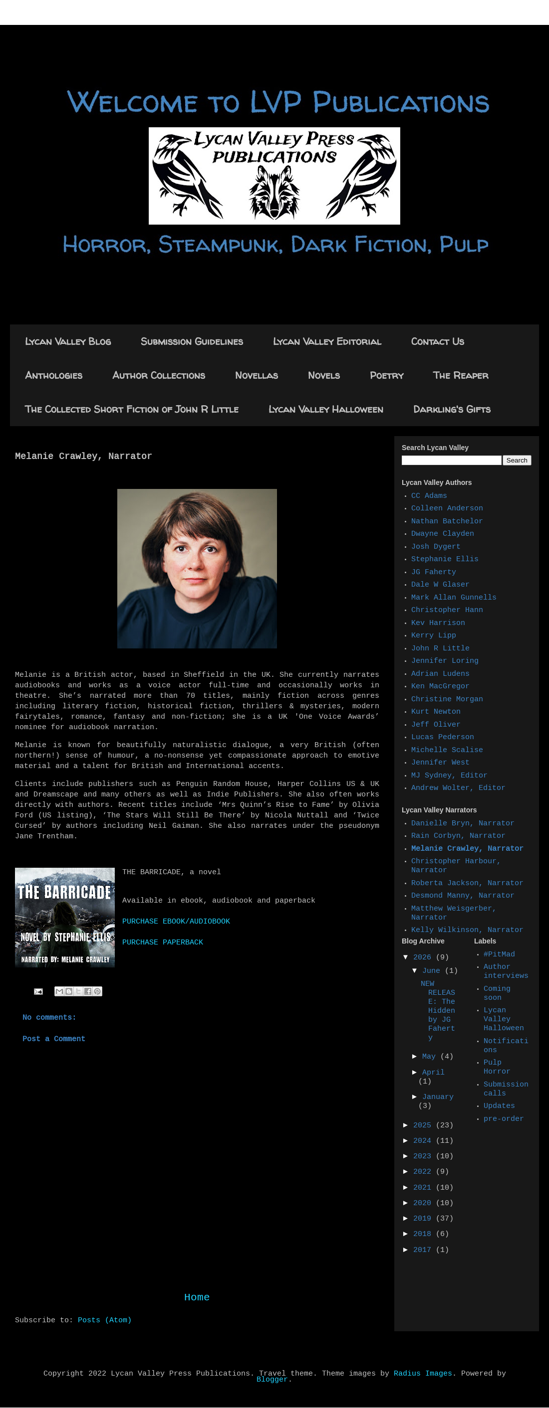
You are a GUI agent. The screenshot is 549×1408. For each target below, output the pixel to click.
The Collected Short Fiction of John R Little (132, 409)
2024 (424, 1141)
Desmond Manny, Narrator (463, 896)
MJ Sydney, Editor (449, 776)
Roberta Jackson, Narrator (467, 884)
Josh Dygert (436, 547)
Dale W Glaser (440, 585)
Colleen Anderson (447, 509)
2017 (424, 1250)
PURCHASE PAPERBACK (162, 943)
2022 (424, 1172)
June (433, 971)
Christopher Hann (447, 611)
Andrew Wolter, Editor (458, 788)
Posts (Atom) (105, 1321)
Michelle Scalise (447, 751)
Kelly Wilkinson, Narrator (467, 931)
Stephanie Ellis (445, 560)
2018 (424, 1235)
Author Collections (158, 375)
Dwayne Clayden (442, 534)
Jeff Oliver (436, 725)
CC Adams (429, 496)
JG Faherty (433, 573)
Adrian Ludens (440, 674)
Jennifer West (440, 763)
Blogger (272, 1380)
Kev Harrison (438, 623)
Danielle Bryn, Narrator (463, 824)
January (438, 1097)
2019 (424, 1219)
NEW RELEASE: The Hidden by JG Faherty (438, 1011)
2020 (424, 1204)
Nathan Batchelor (447, 522)
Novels (324, 375)
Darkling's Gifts (452, 409)
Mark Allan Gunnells (454, 598)
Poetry (386, 375)
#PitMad (499, 955)
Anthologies (53, 375)
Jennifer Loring (445, 661)
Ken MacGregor (440, 687)
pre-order (504, 1119)
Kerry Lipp (433, 636)
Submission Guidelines (192, 341)
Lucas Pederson (442, 738)
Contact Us (437, 341)
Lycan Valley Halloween (326, 409)
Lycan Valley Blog (68, 341)
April (433, 1073)
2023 (424, 1157)
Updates (499, 1106)
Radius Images (423, 1374)
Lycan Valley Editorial (327, 341)
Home (197, 1298)
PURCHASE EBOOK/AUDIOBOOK (176, 922)
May (431, 1057)
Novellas (256, 375)
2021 (424, 1188)
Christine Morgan (447, 700)
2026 (424, 958)
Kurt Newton (436, 712)
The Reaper (461, 375)
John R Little (440, 649)
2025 (424, 1126)
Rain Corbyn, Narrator (458, 836)
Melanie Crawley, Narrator (467, 849)
